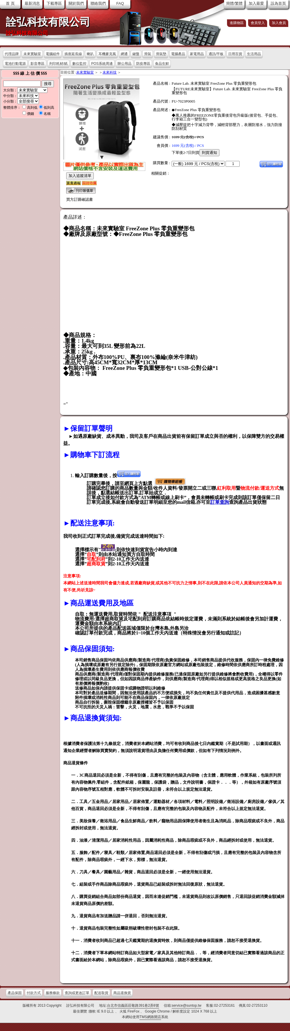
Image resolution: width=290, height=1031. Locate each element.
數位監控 (79, 64)
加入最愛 (256, 3)
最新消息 (32, 3)
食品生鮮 (162, 64)
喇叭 (90, 54)
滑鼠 (147, 54)
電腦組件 (53, 54)
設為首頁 (278, 3)
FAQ (120, 3)
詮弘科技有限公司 (48, 22)
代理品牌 (12, 54)
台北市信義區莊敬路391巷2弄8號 (133, 1005)
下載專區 (54, 3)
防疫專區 (143, 64)
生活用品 (254, 54)
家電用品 (197, 54)
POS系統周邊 (101, 64)
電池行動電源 (15, 64)
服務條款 (53, 993)
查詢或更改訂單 (77, 993)
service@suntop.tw (187, 1005)
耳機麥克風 (107, 54)
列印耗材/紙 (58, 64)
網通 (124, 54)
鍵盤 (135, 54)
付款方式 (34, 993)
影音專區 (37, 64)
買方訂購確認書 (79, 199)
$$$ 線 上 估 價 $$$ (30, 73)
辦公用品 (124, 64)
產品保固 (15, 993)
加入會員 (279, 23)
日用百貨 (235, 54)
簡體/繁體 (234, 3)
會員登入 (258, 23)
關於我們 (76, 3)
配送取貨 (101, 993)
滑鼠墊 (161, 54)
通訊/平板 (216, 54)
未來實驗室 (32, 54)
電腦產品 (178, 54)
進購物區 (237, 23)
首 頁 (10, 3)
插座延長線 (73, 54)
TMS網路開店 (150, 1017)
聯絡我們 (98, 3)
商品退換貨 (122, 993)
